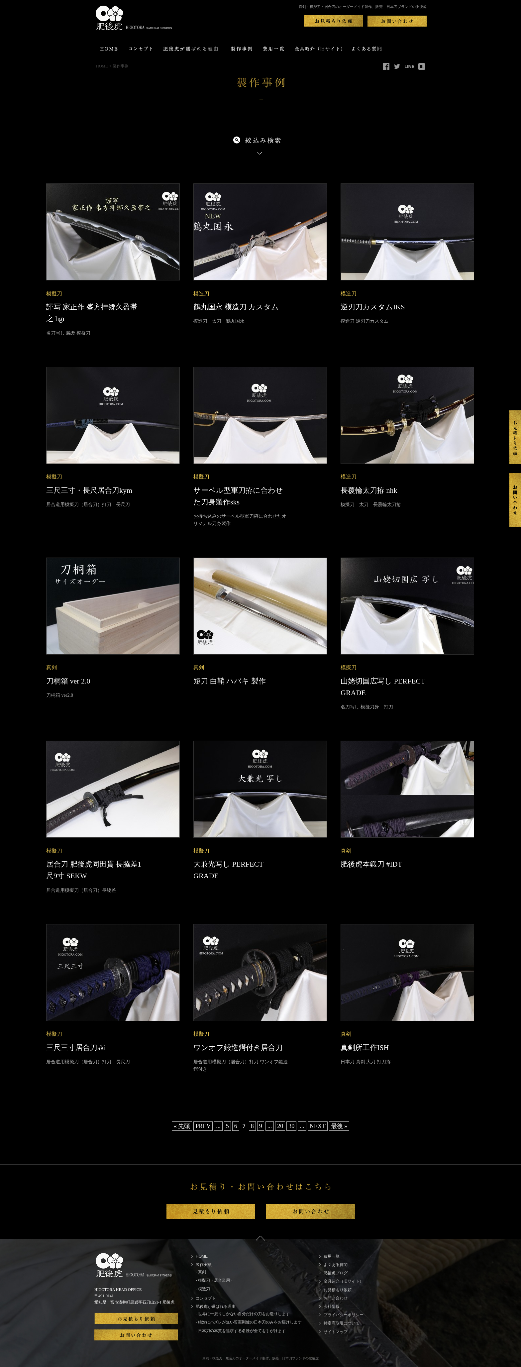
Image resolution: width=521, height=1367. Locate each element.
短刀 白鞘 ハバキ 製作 (229, 681)
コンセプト (206, 1298)
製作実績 (204, 1264)
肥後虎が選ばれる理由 (216, 1306)
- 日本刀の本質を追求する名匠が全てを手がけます (241, 1330)
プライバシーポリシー (344, 1315)
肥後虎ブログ (336, 1273)
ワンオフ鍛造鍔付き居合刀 (238, 1047)
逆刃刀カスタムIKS (373, 307)
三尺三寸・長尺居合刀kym (89, 490)
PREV (203, 1126)
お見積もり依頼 (338, 1290)
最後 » (339, 1126)
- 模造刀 (203, 1289)
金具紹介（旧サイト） (344, 1281)
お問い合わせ (336, 1298)
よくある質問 (336, 1264)
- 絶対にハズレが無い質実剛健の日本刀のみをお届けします (249, 1322)
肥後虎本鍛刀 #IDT (371, 864)
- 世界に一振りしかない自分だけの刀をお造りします (243, 1314)
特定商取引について (342, 1323)
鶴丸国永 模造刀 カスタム (236, 307)
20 (280, 1126)
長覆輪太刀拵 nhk (369, 490)
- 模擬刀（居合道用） (215, 1280)
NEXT (318, 1126)
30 (291, 1126)
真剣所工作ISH (365, 1047)
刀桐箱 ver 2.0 (68, 681)
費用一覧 (332, 1256)
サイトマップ (336, 1331)
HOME (102, 66)
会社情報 (332, 1306)
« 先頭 (182, 1126)
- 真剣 (201, 1272)
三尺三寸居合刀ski (76, 1047)
